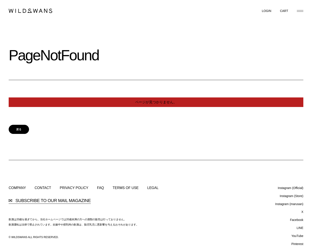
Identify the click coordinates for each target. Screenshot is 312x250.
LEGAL (153, 188)
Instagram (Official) (290, 188)
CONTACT (43, 188)
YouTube (297, 236)
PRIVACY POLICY (74, 188)
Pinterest (297, 244)
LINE (300, 228)
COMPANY (17, 188)
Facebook (296, 220)
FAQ (100, 188)
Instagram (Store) (291, 196)
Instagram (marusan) (289, 204)
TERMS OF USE (126, 188)
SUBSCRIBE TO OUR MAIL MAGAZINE (50, 200)
